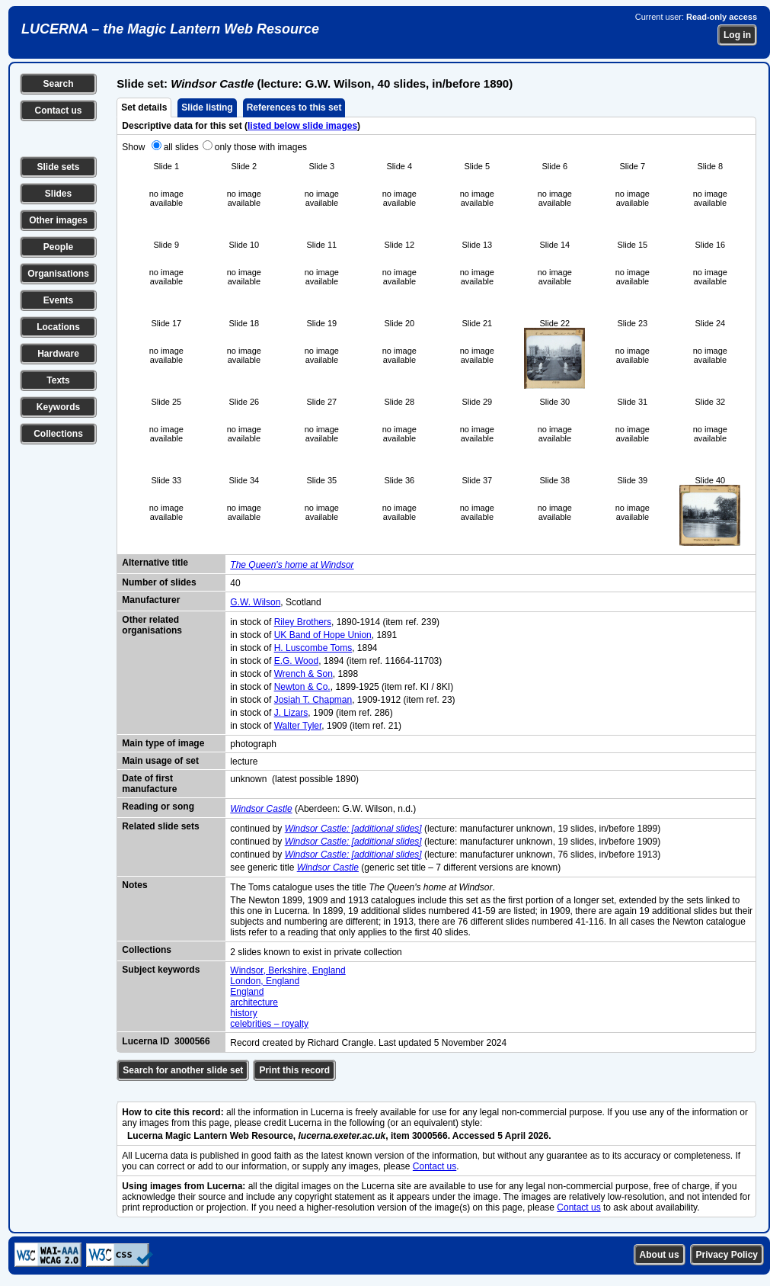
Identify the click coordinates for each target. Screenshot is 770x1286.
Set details (144, 107)
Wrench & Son (303, 674)
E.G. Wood (296, 661)
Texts (57, 380)
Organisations (58, 273)
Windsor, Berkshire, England (287, 970)
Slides (58, 193)
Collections (58, 433)
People (58, 247)
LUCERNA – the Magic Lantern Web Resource (170, 29)
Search (58, 84)
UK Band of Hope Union (323, 635)
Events (58, 300)
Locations (58, 327)
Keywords (58, 407)
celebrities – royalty (269, 1023)
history (243, 1013)
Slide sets (58, 167)
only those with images (261, 147)
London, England (264, 981)
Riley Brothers (302, 622)
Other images (58, 220)
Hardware (58, 353)
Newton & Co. (302, 686)
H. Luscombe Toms (313, 648)
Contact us (57, 110)
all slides (181, 147)
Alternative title (155, 562)
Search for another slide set (183, 1070)
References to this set (294, 107)
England (247, 991)
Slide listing (206, 107)
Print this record (294, 1070)
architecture (254, 1002)
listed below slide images (302, 125)
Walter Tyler (298, 725)
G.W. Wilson (255, 602)
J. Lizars (291, 712)
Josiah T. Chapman (313, 699)
